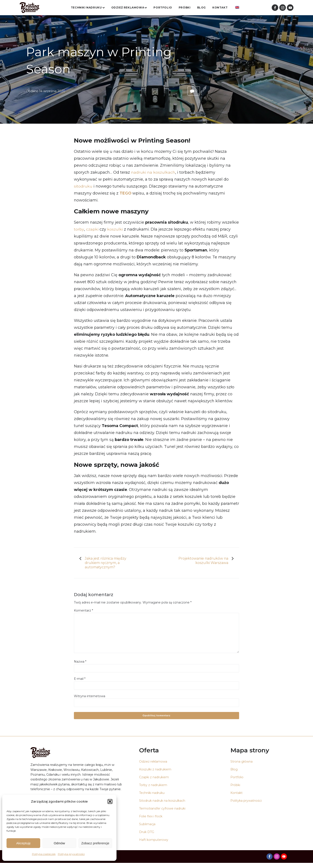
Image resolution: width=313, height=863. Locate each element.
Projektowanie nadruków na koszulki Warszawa (203, 561)
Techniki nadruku (88, 7)
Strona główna (241, 762)
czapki (92, 229)
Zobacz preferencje (95, 843)
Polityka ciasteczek (44, 854)
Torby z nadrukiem (153, 785)
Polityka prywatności (71, 854)
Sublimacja (147, 824)
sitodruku (83, 186)
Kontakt (220, 7)
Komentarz (83, 610)
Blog (201, 7)
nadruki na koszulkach (153, 172)
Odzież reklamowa (129, 7)
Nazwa (80, 662)
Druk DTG (146, 832)
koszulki (115, 229)
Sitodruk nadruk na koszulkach (162, 801)
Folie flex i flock (150, 816)
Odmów (59, 843)
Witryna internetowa (89, 696)
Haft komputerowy (153, 840)
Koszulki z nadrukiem (155, 770)
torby (79, 229)
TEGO (126, 193)
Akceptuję (23, 843)
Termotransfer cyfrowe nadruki (162, 809)
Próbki (185, 7)
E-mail (79, 679)
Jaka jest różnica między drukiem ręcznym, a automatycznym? (105, 563)
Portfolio (162, 7)
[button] (110, 801)
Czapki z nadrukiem (154, 777)
